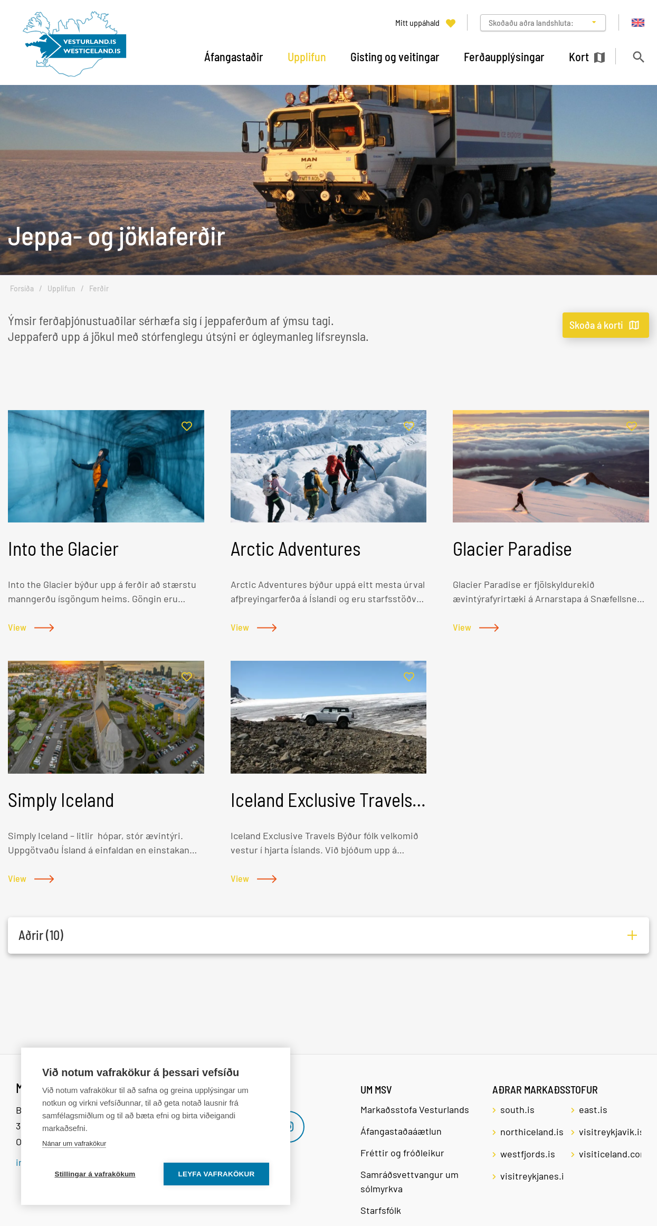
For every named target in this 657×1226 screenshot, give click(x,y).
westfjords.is (527, 1154)
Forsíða (22, 288)
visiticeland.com (610, 1154)
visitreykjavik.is (610, 1131)
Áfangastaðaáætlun (401, 1131)
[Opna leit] (638, 57)
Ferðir (99, 288)
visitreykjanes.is (531, 1176)
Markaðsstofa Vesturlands (414, 1109)
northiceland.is (531, 1131)
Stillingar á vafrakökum (94, 1174)
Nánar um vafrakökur (74, 1143)
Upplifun (61, 288)
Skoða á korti (596, 324)
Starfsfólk (380, 1210)
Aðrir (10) (40, 935)
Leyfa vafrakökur (216, 1174)
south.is (517, 1109)
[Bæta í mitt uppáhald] (186, 426)
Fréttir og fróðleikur (402, 1152)
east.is (593, 1109)
